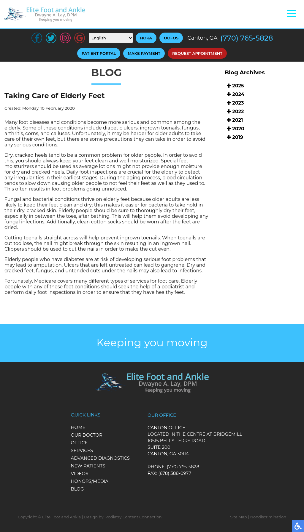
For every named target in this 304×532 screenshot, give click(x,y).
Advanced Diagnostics (100, 458)
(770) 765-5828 (246, 38)
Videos (79, 473)
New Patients (88, 466)
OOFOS (171, 38)
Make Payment (144, 53)
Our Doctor (86, 435)
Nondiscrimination (268, 517)
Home (78, 427)
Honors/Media (89, 481)
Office (79, 443)
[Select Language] (111, 38)
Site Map (238, 517)
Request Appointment (197, 53)
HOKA (146, 38)
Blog (77, 489)
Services (82, 450)
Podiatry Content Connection (133, 517)
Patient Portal (99, 53)
